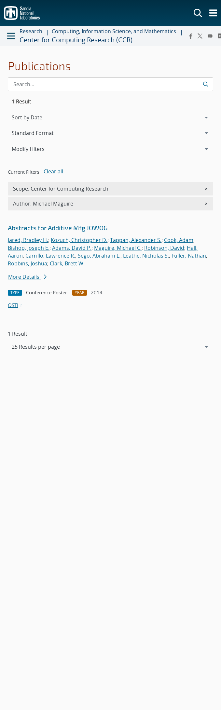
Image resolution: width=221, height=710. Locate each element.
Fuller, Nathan (189, 255)
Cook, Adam (178, 240)
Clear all (53, 171)
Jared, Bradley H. (28, 240)
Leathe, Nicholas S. (146, 255)
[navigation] (110, 346)
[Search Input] (110, 84)
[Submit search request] (205, 84)
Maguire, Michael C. (118, 247)
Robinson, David (164, 247)
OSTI (15, 305)
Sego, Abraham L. (99, 255)
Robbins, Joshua (27, 263)
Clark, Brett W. (67, 263)
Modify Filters (36, 149)
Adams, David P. (71, 247)
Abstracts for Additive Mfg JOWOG (58, 228)
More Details (27, 276)
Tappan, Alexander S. (135, 240)
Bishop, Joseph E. (28, 247)
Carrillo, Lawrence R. (50, 255)
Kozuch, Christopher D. (79, 240)
